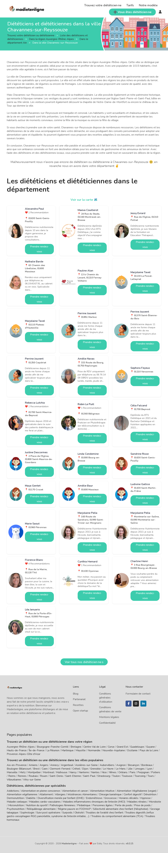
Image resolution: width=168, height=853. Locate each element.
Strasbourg (103, 776)
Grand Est (122, 747)
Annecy (54, 765)
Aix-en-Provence (17, 765)
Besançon (133, 765)
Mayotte (81, 750)
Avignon (121, 765)
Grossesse (110, 798)
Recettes (78, 705)
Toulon (116, 776)
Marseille (12, 772)
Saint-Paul (89, 776)
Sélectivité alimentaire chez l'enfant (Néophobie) (120, 809)
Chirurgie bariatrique (110, 794)
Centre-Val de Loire (94, 747)
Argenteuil (67, 765)
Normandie (94, 750)
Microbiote (155, 802)
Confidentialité (107, 723)
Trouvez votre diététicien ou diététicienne (31, 35)
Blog (75, 693)
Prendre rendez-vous (39, 249)
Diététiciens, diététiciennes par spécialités (36, 786)
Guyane (150, 747)
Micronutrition (16, 805)
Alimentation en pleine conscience (40, 791)
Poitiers (155, 772)
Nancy (72, 772)
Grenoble (95, 769)
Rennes (22, 776)
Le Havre (108, 769)
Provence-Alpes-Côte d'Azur (23, 754)
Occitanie (132, 750)
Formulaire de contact (138, 693)
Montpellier (34, 772)
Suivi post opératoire (48, 812)
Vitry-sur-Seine (32, 779)
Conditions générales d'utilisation (105, 698)
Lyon (149, 769)
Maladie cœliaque (17, 802)
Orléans (122, 772)
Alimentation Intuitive (102, 791)
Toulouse (127, 776)
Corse (111, 747)
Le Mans (121, 769)
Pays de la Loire (149, 750)
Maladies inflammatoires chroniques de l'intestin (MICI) (94, 802)
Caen (45, 769)
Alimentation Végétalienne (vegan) (136, 791)
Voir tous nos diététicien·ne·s (84, 662)
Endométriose (94, 798)
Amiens (33, 765)
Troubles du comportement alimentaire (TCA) (117, 816)
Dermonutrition (16, 798)
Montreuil (48, 772)
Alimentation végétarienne (22, 794)
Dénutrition (150, 794)
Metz (22, 772)
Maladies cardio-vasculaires (45, 802)
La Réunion (53, 750)
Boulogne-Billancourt (19, 769)
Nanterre (84, 772)
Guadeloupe (137, 747)
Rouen (43, 776)
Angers (44, 765)
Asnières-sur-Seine (86, 765)
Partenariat (79, 699)
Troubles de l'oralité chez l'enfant (104, 812)
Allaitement (46, 794)
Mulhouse (61, 772)
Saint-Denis (56, 776)
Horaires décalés (128, 798)
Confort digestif (132, 794)
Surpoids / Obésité (73, 812)
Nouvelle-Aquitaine (113, 750)
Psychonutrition (15, 809)
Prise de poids (142, 805)
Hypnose (145, 798)
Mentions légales (109, 717)
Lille (130, 769)
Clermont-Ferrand (60, 769)
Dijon (85, 769)
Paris (132, 772)
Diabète (30, 798)
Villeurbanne (14, 779)
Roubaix (33, 776)
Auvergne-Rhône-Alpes (21, 747)
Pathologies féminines (62, 805)
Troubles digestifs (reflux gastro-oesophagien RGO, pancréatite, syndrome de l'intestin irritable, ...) (80, 814)
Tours (151, 776)
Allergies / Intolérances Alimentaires (76, 794)
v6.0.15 (129, 843)
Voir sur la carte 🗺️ (84, 200)
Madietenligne (69, 843)
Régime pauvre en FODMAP (74, 809)
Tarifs (130, 5)
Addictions (13, 791)
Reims (12, 776)
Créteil (76, 769)
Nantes (95, 772)
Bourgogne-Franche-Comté (52, 747)
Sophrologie (27, 812)
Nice (104, 772)
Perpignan (143, 772)
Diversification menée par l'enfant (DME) (60, 798)
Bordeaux (146, 765)
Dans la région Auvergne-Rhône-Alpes (52, 39)
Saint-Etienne (73, 776)
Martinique (67, 750)
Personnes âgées (103, 805)
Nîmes (112, 772)
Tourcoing (139, 776)
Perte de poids (123, 805)
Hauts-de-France (17, 750)
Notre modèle (148, 5)
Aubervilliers (107, 765)
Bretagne (76, 747)
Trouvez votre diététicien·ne (102, 5)
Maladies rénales (137, 802)
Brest (36, 769)
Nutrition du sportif (36, 805)
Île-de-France (36, 750)
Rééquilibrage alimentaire (41, 809)
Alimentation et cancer (75, 791)
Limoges (140, 769)
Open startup (80, 710)
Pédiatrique (83, 805)
